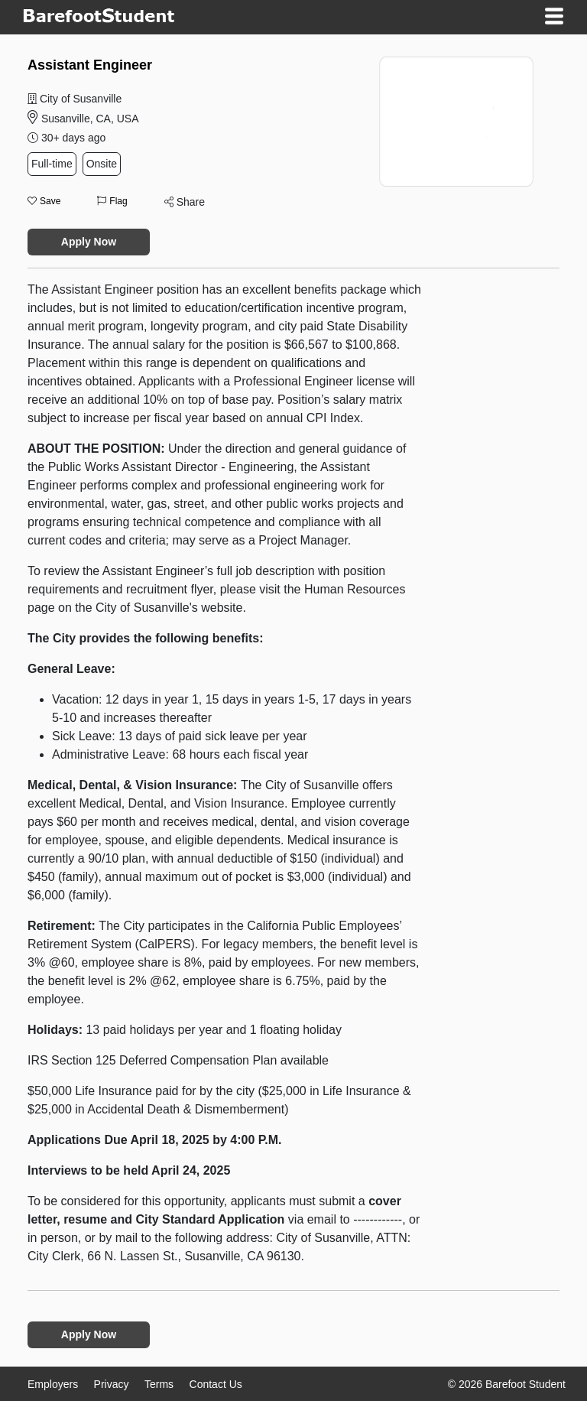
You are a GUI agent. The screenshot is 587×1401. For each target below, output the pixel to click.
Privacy (111, 1384)
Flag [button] (112, 201)
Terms (159, 1384)
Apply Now (88, 242)
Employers (53, 1384)
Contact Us (216, 1384)
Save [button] (44, 201)
